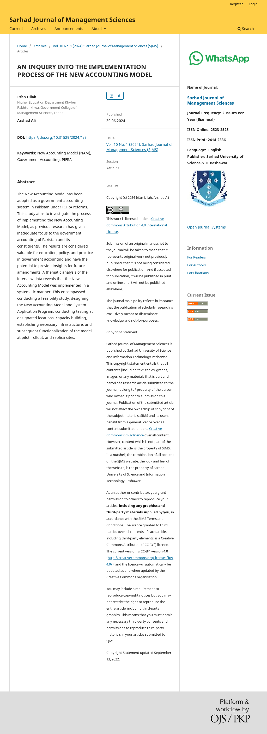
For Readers (196, 257)
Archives (38, 28)
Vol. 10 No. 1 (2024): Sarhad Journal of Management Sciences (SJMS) (105, 46)
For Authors (196, 265)
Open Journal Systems (206, 227)
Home (22, 46)
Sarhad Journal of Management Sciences (72, 19)
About (97, 28)
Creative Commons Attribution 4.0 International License (136, 225)
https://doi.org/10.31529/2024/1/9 (56, 137)
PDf (117, 95)
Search (246, 28)
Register (236, 4)
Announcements (68, 28)
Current (16, 28)
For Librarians (198, 272)
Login (253, 4)
